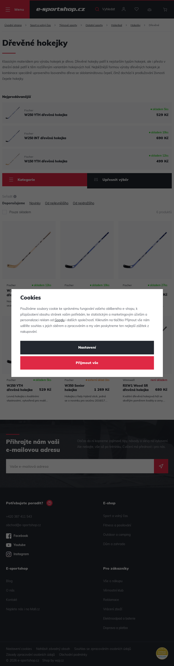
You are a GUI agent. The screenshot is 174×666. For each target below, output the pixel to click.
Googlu (60, 320)
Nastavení (87, 348)
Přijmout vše (87, 363)
